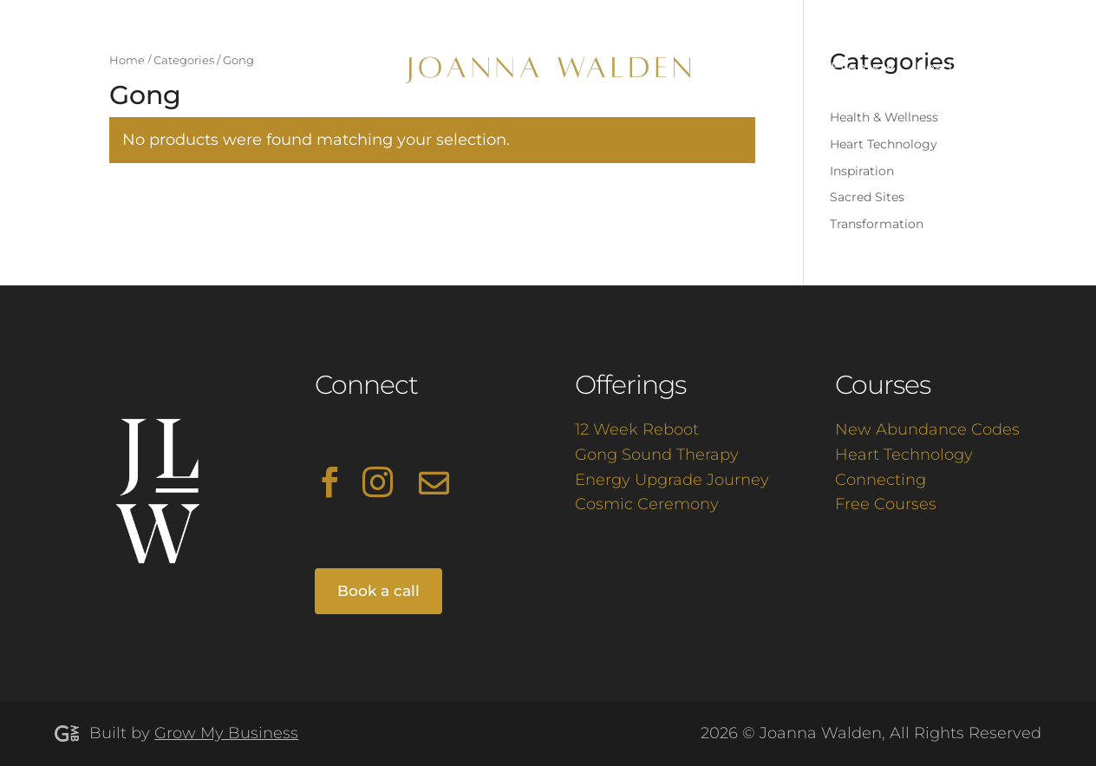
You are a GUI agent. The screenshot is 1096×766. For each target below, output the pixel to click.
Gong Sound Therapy (657, 454)
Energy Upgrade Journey (672, 479)
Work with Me (183, 68)
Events (855, 68)
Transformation (876, 224)
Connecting (880, 479)
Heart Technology (883, 144)
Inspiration (862, 171)
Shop (989, 68)
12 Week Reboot (637, 429)
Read (934, 68)
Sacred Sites (867, 197)
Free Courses (885, 504)
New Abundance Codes (927, 429)
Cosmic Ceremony (647, 504)
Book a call (378, 590)
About (76, 68)
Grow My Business (226, 733)
